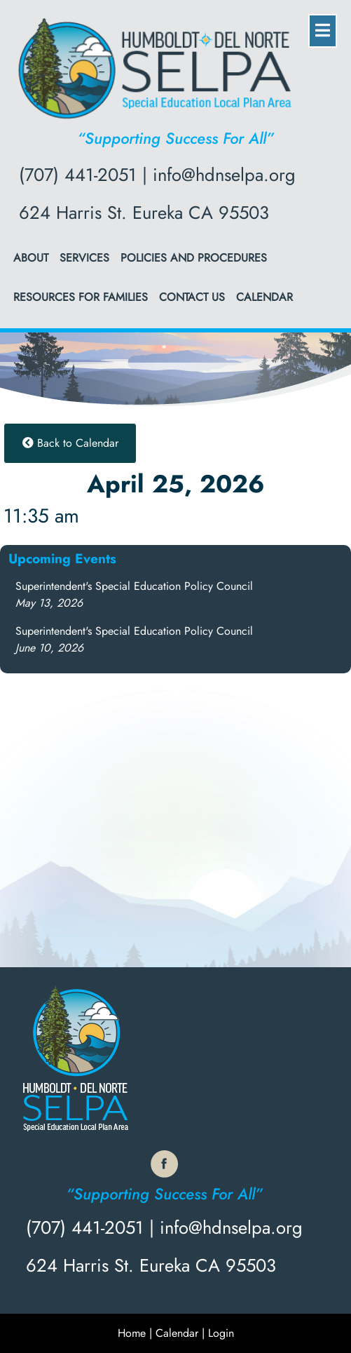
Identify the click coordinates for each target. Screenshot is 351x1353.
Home (132, 1333)
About (30, 258)
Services (84, 258)
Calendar (264, 297)
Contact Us (192, 297)
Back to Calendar (70, 443)
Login (221, 1333)
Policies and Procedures (194, 258)
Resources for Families (80, 297)
